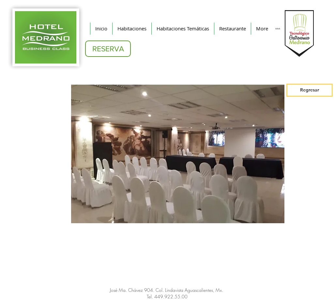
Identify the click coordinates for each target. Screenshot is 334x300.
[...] (277, 26)
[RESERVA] (108, 49)
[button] (177, 154)
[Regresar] (309, 90)
